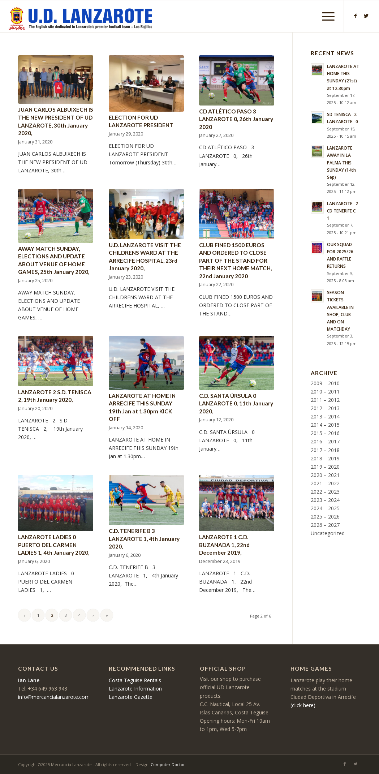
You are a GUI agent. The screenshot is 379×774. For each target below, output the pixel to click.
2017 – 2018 (325, 450)
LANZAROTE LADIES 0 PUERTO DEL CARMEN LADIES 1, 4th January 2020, (53, 545)
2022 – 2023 (325, 491)
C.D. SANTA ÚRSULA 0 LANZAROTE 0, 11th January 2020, (236, 403)
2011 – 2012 (325, 399)
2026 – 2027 (325, 524)
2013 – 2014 (325, 416)
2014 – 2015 (325, 424)
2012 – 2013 (325, 408)
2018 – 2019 (325, 458)
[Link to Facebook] (355, 15)
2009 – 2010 (325, 383)
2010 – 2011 (325, 391)
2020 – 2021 (325, 475)
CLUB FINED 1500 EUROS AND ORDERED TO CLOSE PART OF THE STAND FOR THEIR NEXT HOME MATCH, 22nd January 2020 (235, 260)
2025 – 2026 (325, 516)
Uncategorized (328, 533)
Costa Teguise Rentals (135, 680)
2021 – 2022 (325, 483)
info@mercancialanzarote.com (54, 696)
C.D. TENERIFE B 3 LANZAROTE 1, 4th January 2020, (144, 539)
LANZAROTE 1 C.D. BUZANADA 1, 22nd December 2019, (224, 545)
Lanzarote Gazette (130, 696)
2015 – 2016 (325, 433)
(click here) (302, 705)
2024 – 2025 (325, 508)
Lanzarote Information (135, 688)
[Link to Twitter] (366, 15)
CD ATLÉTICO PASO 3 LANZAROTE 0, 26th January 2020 (236, 119)
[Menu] (326, 16)
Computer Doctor (168, 764)
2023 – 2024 (325, 499)
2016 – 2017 (325, 441)
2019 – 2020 (325, 466)
